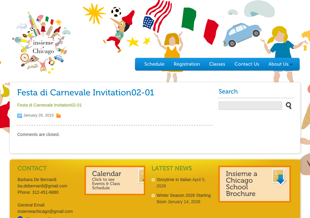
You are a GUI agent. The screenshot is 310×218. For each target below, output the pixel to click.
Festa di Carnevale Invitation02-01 (49, 105)
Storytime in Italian (174, 179)
